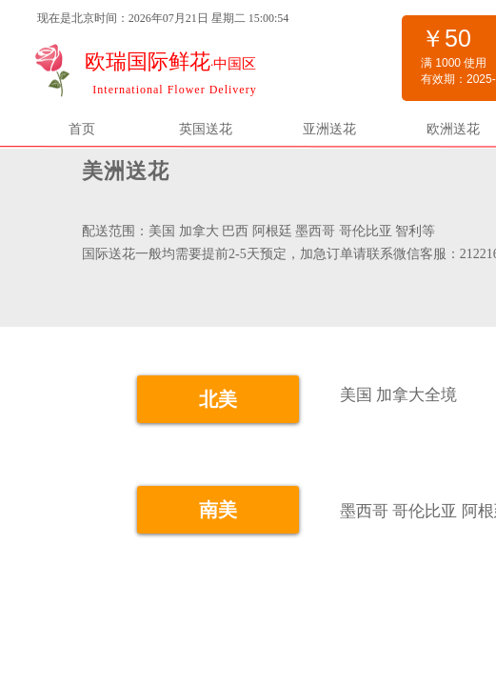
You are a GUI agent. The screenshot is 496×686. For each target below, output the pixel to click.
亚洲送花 (329, 128)
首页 (82, 128)
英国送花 (205, 128)
